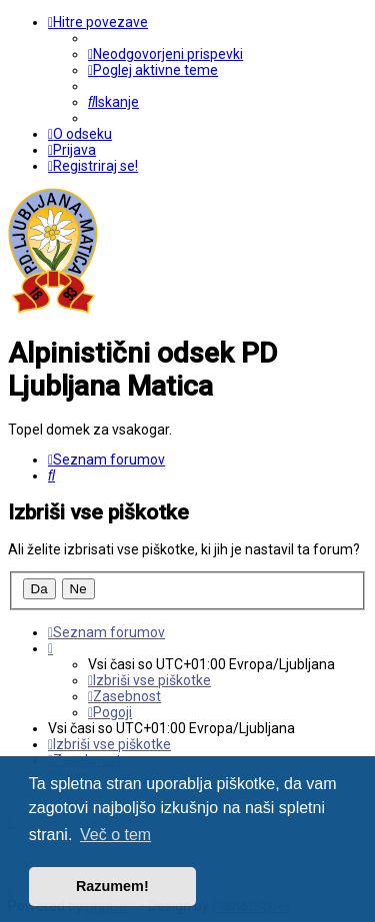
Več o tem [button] (115, 834)
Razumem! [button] (112, 886)
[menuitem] (165, 54)
